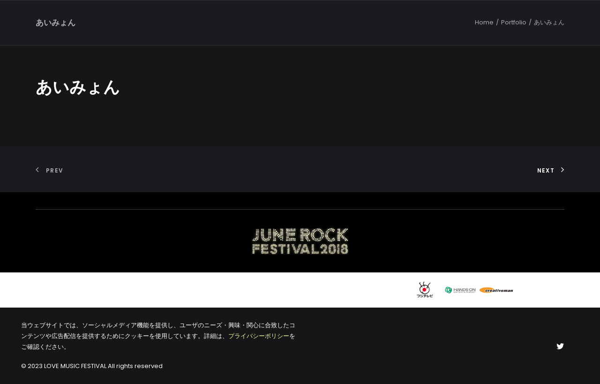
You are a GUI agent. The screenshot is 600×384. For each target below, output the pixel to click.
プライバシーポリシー (258, 335)
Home (484, 22)
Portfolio (513, 22)
